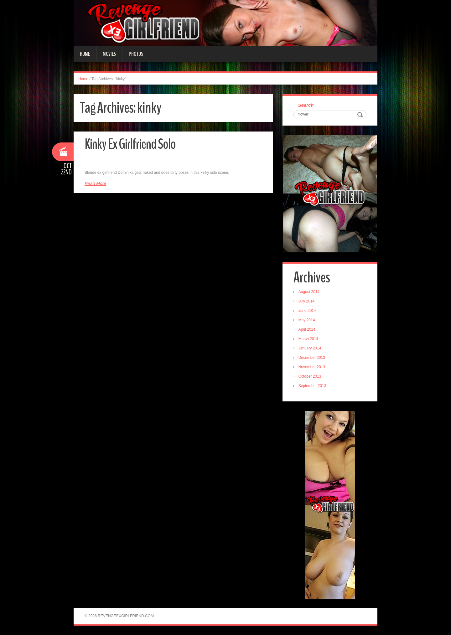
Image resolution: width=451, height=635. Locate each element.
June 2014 (307, 310)
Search (306, 105)
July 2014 (306, 301)
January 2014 (309, 348)
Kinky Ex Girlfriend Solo (130, 144)
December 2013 (311, 357)
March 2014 (308, 339)
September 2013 (312, 386)
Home (85, 54)
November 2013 (311, 367)
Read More (95, 183)
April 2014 (306, 329)
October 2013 (309, 376)
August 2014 (308, 292)
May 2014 (306, 320)
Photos (136, 54)
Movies (109, 54)
